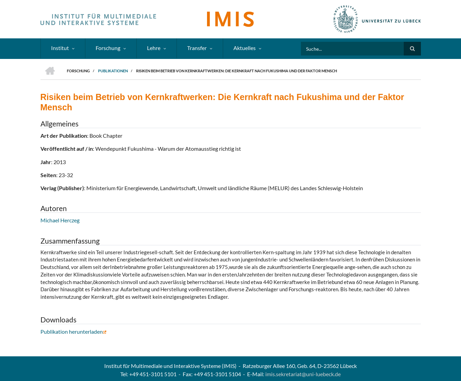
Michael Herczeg (60, 220)
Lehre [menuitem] (153, 48)
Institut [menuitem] (60, 48)
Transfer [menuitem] (197, 48)
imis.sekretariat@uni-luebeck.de (303, 374)
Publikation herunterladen (73, 331)
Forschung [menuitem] (108, 48)
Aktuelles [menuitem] (244, 48)
